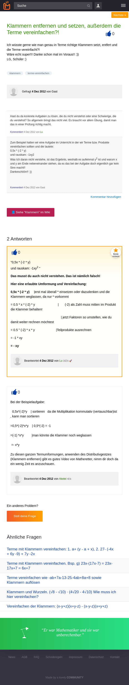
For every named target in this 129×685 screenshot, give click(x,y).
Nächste (120, 15)
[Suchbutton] (88, 5)
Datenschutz (96, 657)
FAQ (36, 657)
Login (98, 5)
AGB (24, 657)
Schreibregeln (54, 657)
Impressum (75, 657)
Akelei (62, 478)
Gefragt (26, 91)
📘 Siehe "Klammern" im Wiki (30, 212)
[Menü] (123, 6)
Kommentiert (16, 132)
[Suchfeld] (53, 5)
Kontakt (114, 657)
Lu (41, 132)
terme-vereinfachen (38, 73)
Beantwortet (31, 360)
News (11, 657)
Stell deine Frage (25, 516)
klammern (15, 73)
